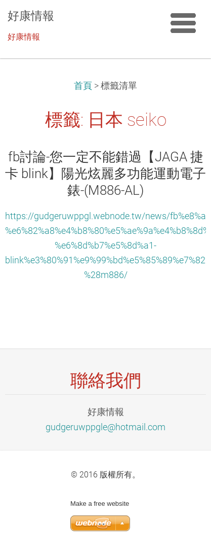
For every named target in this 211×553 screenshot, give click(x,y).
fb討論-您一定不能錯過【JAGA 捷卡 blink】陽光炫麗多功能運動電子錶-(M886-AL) (105, 173)
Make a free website (99, 503)
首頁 (83, 86)
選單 (183, 23)
